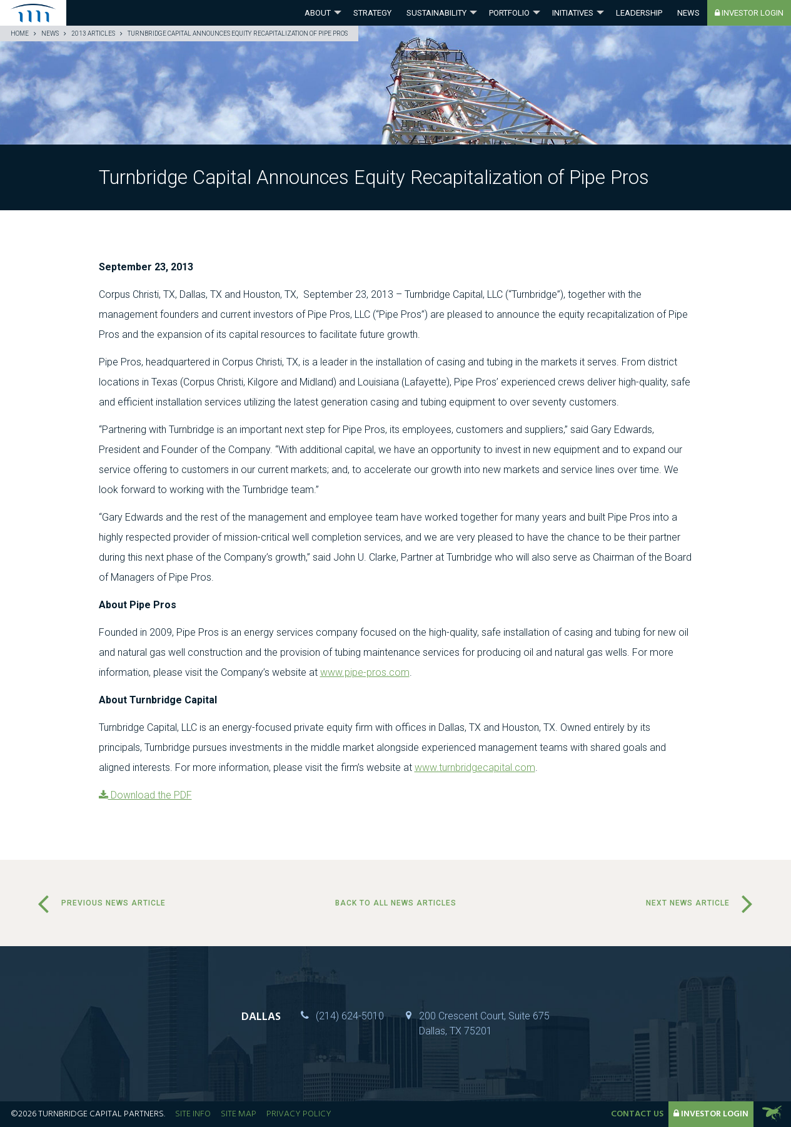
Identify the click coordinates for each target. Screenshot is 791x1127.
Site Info (193, 1114)
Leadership (639, 13)
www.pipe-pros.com (365, 672)
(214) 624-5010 (350, 1016)
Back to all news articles (395, 903)
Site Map (238, 1114)
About (318, 13)
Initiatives (572, 13)
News (688, 13)
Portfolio (509, 13)
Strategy (372, 13)
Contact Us (637, 1114)
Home (20, 33)
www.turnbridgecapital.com (475, 767)
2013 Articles (93, 33)
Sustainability (436, 13)
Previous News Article (113, 903)
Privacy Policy (298, 1114)
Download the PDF (145, 795)
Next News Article (688, 903)
